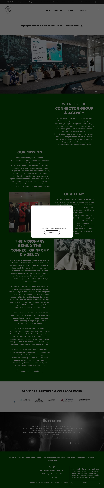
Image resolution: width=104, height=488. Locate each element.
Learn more (52, 232)
